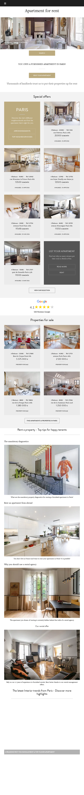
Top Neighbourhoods (22, 137)
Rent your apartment (42, 75)
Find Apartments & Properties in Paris (42, 421)
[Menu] (6, 3)
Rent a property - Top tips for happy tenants (42, 430)
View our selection (42, 290)
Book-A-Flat (42, 3)
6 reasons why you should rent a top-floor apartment (30, 753)
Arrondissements (22, 131)
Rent (62, 272)
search (42, 53)
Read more (62, 267)
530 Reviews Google (42, 312)
